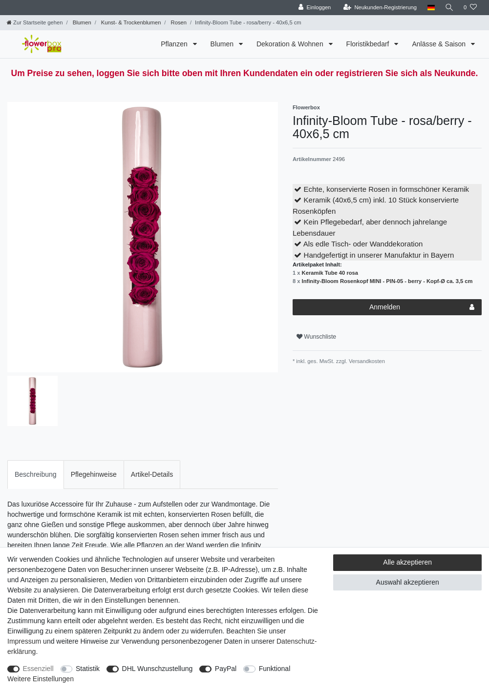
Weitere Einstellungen (40, 679)
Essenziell (38, 668)
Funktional (275, 668)
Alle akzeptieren (407, 562)
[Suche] (448, 7)
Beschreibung (36, 474)
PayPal (225, 668)
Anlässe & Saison (440, 44)
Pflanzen (175, 44)
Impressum (24, 641)
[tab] (35, 474)
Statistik (88, 668)
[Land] (429, 7)
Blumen (81, 22)
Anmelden (421, 307)
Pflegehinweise (94, 474)
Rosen (177, 22)
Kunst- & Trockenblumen (130, 22)
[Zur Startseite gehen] (35, 22)
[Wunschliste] (470, 7)
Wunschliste (316, 336)
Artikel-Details (152, 474)
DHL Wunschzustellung (157, 668)
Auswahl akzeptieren (407, 582)
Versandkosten (366, 361)
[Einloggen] (313, 7)
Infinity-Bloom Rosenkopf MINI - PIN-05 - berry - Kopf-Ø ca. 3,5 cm (387, 281)
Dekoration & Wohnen (290, 44)
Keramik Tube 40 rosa (330, 273)
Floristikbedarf (368, 44)
